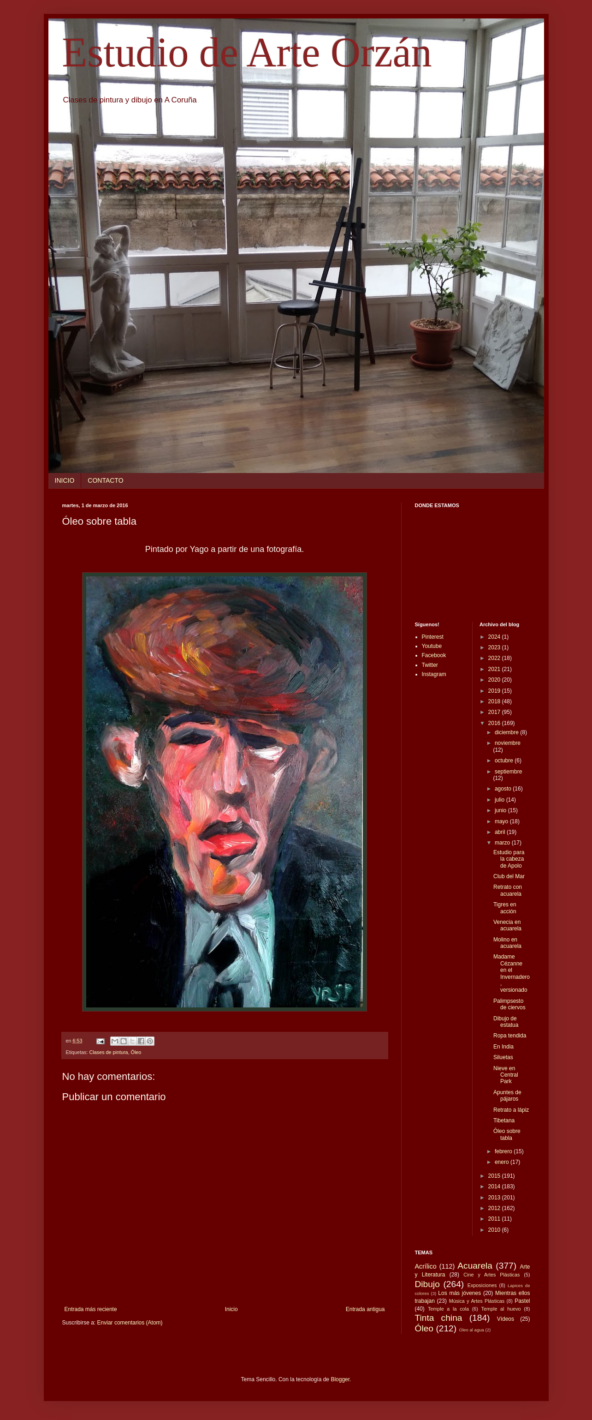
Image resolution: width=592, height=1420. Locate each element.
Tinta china (438, 1318)
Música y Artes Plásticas (477, 1301)
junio (501, 810)
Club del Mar (509, 876)
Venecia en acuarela (507, 925)
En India (503, 1046)
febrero (504, 1151)
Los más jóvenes (459, 1293)
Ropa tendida (509, 1035)
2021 (495, 669)
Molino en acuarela (507, 942)
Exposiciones (482, 1285)
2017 (495, 712)
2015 (495, 1176)
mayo (502, 821)
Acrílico (426, 1266)
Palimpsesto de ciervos (509, 1004)
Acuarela (474, 1265)
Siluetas (503, 1057)
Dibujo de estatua (505, 1021)
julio (500, 800)
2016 (495, 723)
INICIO (65, 480)
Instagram (434, 674)
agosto (504, 788)
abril (501, 832)
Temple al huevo (501, 1309)
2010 (495, 1230)
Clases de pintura (108, 1052)
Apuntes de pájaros (507, 1095)
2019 (495, 691)
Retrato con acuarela (507, 890)
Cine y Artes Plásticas (491, 1274)
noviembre (508, 743)
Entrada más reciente (91, 1309)
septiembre (508, 771)
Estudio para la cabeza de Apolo (508, 859)
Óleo (136, 1052)
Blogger (340, 1379)
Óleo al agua (471, 1329)
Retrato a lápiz (511, 1110)
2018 (495, 701)
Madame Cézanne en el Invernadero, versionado (511, 973)
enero (502, 1162)
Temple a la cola (448, 1309)
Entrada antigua (365, 1309)
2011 (495, 1219)
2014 (495, 1186)
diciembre (507, 732)
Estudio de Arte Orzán (247, 52)
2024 (495, 637)
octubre (505, 760)
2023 (495, 647)
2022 (495, 658)
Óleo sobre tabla (507, 1134)
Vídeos (505, 1319)
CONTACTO (105, 480)
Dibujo (427, 1284)
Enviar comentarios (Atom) (130, 1322)
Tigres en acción (504, 907)
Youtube (432, 646)
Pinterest (433, 637)
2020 (495, 680)
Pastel (522, 1301)
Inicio (231, 1309)
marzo (503, 842)
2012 (495, 1208)
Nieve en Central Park (505, 1075)
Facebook (434, 655)
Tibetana (504, 1120)
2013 (495, 1197)
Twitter (430, 665)
